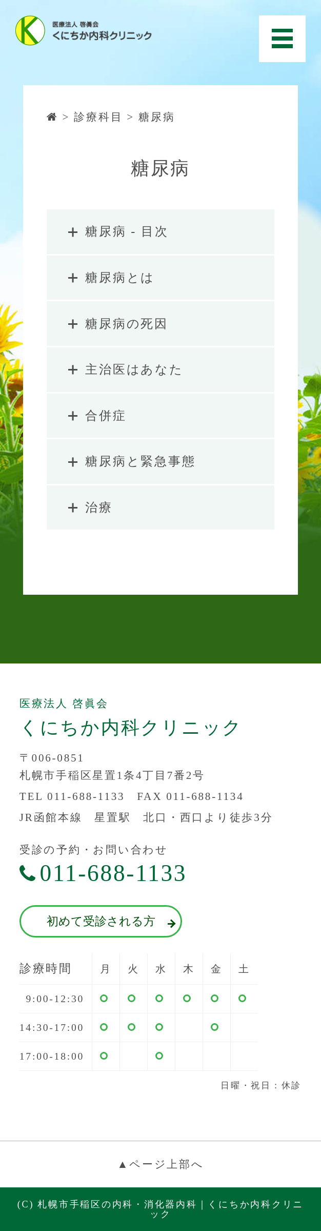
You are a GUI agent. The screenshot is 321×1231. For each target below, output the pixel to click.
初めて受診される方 (110, 921)
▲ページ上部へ (160, 1164)
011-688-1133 (103, 873)
